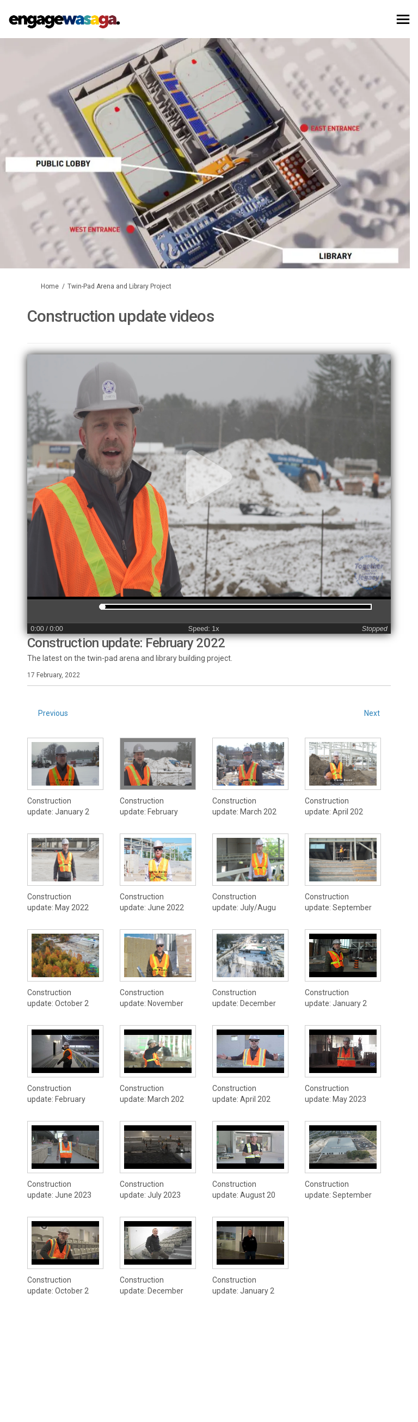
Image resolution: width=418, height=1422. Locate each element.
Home (50, 286)
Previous (53, 713)
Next (372, 713)
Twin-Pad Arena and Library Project (119, 286)
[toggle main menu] (403, 19)
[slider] (102, 607)
